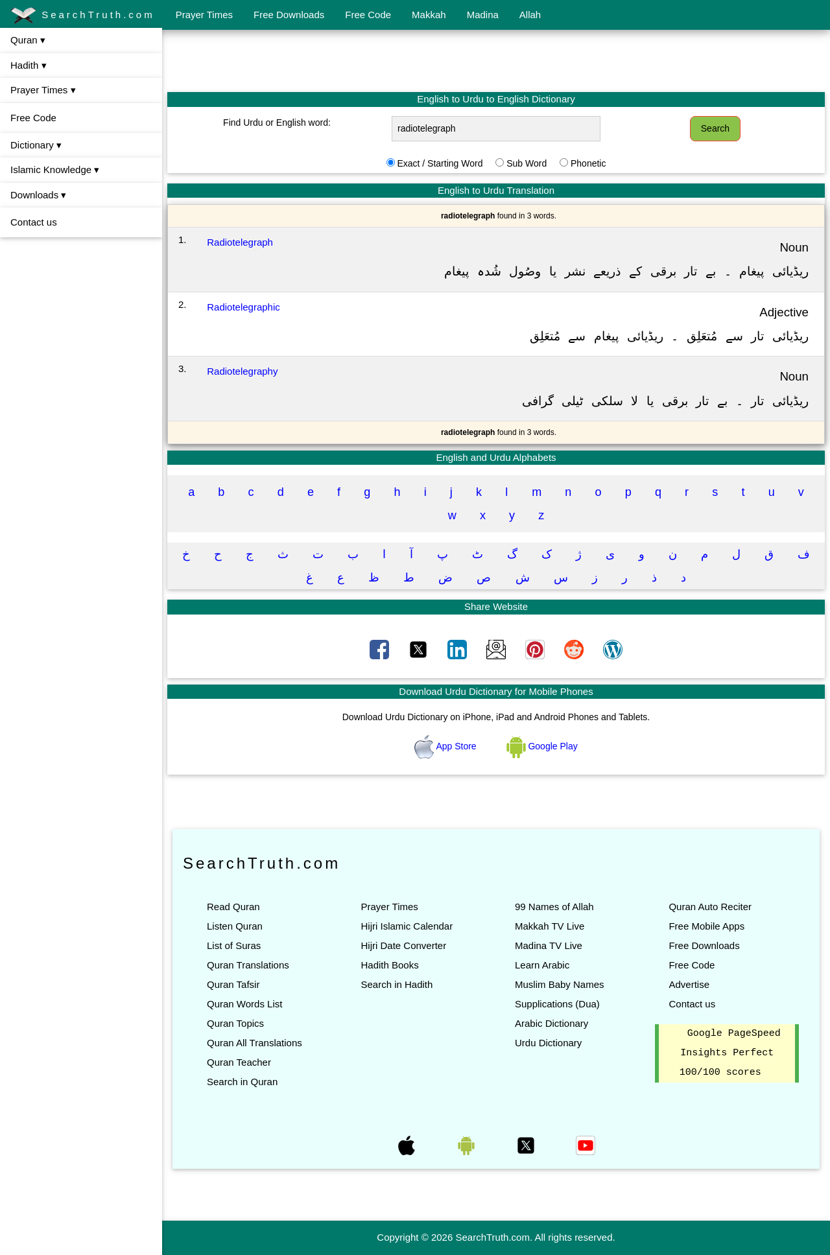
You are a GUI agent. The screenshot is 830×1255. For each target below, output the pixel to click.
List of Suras (234, 945)
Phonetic (588, 163)
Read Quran (233, 906)
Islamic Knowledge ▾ (54, 169)
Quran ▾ (27, 39)
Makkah (429, 14)
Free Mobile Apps (706, 926)
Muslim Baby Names (559, 984)
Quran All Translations (254, 1042)
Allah (530, 14)
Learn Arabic (542, 964)
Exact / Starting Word (439, 163)
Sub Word (526, 163)
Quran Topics (235, 1023)
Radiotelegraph (240, 242)
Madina (483, 14)
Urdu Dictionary (548, 1042)
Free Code (368, 14)
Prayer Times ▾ (43, 89)
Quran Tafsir (233, 984)
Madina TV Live (548, 945)
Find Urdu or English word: (277, 122)
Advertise (689, 984)
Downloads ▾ (38, 194)
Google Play (542, 746)
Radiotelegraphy (242, 371)
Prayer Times (204, 14)
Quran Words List (244, 1003)
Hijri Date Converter (403, 945)
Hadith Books (389, 964)
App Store (446, 746)
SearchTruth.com (82, 15)
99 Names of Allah (554, 906)
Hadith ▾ (28, 65)
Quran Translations (248, 964)
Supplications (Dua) (557, 1003)
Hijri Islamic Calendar (407, 926)
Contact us (33, 222)
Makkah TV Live (549, 926)
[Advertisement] (496, 60)
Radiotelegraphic (243, 306)
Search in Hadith (397, 984)
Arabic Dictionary (551, 1023)
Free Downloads (289, 14)
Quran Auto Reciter (710, 906)
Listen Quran (235, 926)
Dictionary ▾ (36, 144)
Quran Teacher (239, 1062)
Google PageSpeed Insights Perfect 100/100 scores (730, 1053)
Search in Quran (242, 1081)
